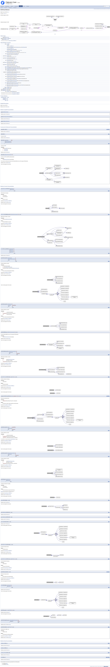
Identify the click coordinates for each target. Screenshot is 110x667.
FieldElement (9, 38)
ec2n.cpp (9, 162)
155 (5, 637)
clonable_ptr (2, 97)
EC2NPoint (5, 39)
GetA (7, 89)
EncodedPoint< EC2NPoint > (8, 223)
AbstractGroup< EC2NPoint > (12, 40)
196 (5, 202)
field (12, 47)
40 (5, 152)
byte (15, 76)
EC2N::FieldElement (9, 116)
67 (5, 406)
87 (5, 654)
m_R (7, 100)
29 (5, 123)
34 (5, 137)
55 (5, 579)
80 (5, 514)
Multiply (8, 66)
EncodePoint (8, 78)
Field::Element (5, 38)
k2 (25, 67)
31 (5, 131)
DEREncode (8, 51)
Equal (7, 53)
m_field (8, 97)
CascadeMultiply (9, 67)
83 (5, 612)
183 (5, 569)
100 (5, 466)
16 (5, 162)
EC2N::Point (7, 121)
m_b (7, 99)
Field (8, 37)
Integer (12, 66)
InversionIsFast (9, 60)
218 (5, 387)
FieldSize (8, 87)
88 (5, 645)
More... (13, 48)
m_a (7, 98)
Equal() (2, 491)
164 (5, 494)
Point (8, 39)
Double (8, 64)
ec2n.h (5, 13)
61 (5, 255)
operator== (8, 91)
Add (7, 62)
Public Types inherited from (8, 40)
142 (5, 624)
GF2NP (6, 37)
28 (5, 118)
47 (5, 273)
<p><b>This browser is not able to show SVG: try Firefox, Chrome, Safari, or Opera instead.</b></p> (55, 18)
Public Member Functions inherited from (10, 92)
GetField (8, 88)
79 (5, 523)
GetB (7, 90)
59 (5, 589)
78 (5, 502)
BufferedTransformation (12, 49)
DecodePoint (8, 74)
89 (5, 659)
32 (5, 338)
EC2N (7, 47)
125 (5, 224)
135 (5, 364)
